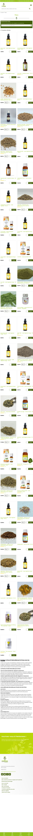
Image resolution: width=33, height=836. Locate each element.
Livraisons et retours (6, 787)
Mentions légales (5, 790)
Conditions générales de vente (8, 789)
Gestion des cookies (6, 792)
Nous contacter (5, 783)
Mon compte (4, 784)
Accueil (2, 12)
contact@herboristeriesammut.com (8, 771)
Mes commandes (5, 786)
